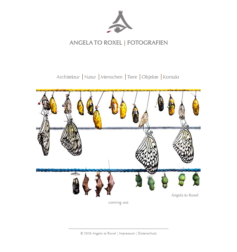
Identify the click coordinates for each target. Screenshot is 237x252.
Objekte (150, 77)
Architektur (68, 77)
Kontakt (171, 77)
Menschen (112, 77)
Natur (90, 77)
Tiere (132, 77)
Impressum (127, 233)
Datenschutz (147, 233)
